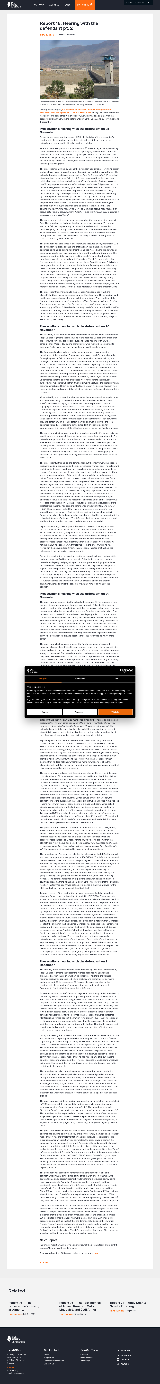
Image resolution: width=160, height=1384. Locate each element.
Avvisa (45, 712)
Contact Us (49, 1364)
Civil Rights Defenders (14, 5)
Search (140, 2)
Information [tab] (80, 679)
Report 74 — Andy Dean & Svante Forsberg (128, 1304)
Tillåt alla (115, 712)
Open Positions (87, 1358)
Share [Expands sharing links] (45, 1262)
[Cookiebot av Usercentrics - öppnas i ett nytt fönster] (122, 671)
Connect (84, 1355)
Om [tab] (116, 679)
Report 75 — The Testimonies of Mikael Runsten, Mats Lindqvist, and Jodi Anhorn (80, 1306)
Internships (85, 1361)
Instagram (126, 1355)
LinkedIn (125, 1359)
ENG (148, 2)
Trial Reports (47, 35)
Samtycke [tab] (43, 679)
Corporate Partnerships (54, 1361)
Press (129, 2)
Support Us (49, 1358)
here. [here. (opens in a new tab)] (96, 1253)
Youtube (125, 1364)
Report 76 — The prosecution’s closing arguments (23, 1306)
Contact (11, 1368)
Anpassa (80, 712)
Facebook (125, 1350)
